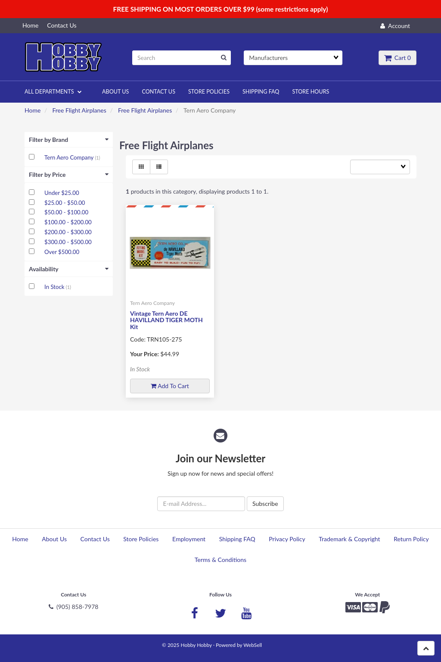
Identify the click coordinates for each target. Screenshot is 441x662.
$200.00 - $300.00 (68, 232)
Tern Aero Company (69, 157)
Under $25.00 (61, 192)
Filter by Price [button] (69, 174)
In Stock (55, 286)
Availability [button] (69, 269)
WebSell (252, 645)
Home (32, 110)
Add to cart (170, 385)
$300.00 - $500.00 (68, 241)
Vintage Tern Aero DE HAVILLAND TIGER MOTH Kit (166, 320)
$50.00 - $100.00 (66, 212)
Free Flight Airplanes (79, 110)
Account (395, 25)
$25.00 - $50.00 (64, 202)
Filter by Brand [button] (69, 139)
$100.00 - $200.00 (68, 222)
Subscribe (265, 503)
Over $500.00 (61, 251)
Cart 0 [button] (397, 57)
